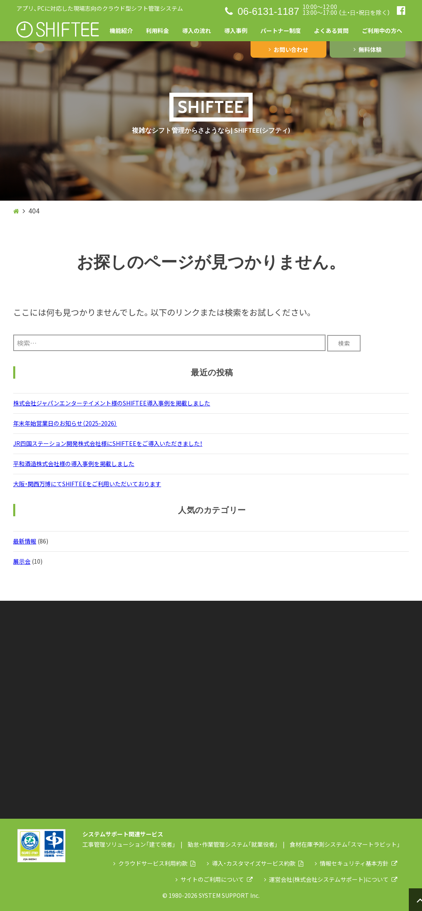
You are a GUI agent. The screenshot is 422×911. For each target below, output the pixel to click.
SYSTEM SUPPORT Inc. (229, 895)
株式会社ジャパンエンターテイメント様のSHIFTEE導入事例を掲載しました (111, 403)
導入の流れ (196, 30)
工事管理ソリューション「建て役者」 (129, 844)
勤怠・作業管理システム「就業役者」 (233, 844)
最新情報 (24, 541)
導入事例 (235, 30)
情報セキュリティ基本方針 (356, 863)
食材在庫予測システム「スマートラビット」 (345, 844)
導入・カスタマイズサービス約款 (255, 863)
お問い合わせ (288, 49)
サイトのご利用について (214, 879)
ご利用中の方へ (382, 30)
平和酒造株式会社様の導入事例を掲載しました (73, 463)
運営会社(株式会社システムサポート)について (330, 879)
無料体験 (368, 49)
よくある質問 (331, 30)
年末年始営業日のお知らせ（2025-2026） (65, 423)
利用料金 (157, 30)
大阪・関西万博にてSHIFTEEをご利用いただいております (87, 484)
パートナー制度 (280, 30)
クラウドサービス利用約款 (154, 863)
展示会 (21, 561)
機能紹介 (121, 30)
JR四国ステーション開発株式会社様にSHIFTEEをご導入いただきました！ (107, 443)
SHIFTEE (211, 107)
